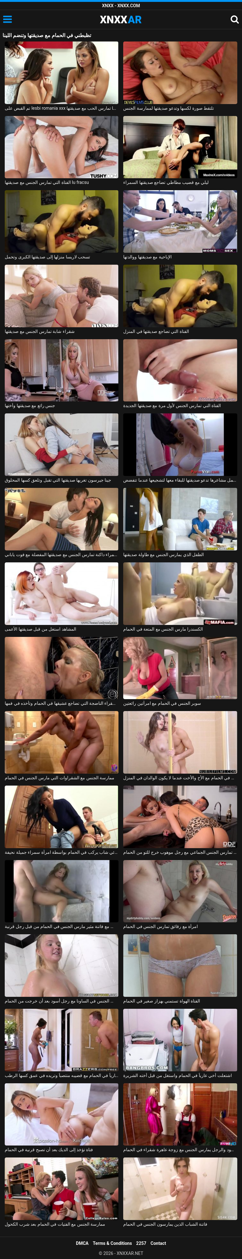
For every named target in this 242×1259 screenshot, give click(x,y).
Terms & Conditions (112, 1243)
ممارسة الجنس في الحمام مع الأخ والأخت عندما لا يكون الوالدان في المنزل (180, 777)
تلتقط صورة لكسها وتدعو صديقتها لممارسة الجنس (168, 108)
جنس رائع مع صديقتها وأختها (30, 405)
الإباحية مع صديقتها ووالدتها (147, 256)
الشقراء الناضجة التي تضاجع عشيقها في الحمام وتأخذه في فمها (61, 703)
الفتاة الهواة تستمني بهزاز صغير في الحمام (161, 1000)
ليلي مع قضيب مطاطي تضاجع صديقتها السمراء (166, 182)
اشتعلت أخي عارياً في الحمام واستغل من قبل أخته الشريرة (177, 1075)
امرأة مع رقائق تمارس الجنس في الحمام (160, 926)
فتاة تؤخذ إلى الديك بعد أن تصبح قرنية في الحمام (49, 1149)
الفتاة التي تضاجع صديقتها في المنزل (156, 331)
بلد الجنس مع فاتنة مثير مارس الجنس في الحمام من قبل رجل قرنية (61, 926)
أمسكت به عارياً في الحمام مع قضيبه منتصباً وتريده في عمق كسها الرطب (61, 1075)
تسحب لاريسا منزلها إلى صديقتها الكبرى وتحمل (47, 256)
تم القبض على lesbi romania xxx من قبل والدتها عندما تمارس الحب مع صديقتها (61, 108)
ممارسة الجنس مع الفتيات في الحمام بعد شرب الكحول (55, 1224)
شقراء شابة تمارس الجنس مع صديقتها (39, 331)
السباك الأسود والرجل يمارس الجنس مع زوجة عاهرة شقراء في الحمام (180, 1149)
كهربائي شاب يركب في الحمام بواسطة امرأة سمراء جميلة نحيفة (61, 852)
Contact (158, 1243)
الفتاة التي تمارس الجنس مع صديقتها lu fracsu (47, 182)
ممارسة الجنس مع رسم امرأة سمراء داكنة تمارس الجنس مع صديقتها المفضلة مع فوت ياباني (61, 554)
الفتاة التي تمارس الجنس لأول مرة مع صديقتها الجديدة (172, 405)
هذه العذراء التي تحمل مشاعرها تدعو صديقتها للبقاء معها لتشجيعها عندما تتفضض (180, 480)
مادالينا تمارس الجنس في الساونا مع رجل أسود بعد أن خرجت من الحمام (61, 1000)
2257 (141, 1243)
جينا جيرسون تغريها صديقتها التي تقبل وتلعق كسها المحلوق (58, 480)
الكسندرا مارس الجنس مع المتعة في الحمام (163, 629)
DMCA (82, 1243)
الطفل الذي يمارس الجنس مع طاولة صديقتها (163, 554)
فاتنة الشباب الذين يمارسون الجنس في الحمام (165, 1224)
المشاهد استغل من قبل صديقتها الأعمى (40, 629)
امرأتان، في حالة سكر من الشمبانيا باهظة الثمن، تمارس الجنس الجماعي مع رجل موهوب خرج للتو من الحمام (180, 852)
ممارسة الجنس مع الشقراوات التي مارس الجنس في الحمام (59, 777)
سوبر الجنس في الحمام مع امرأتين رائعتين (162, 703)
